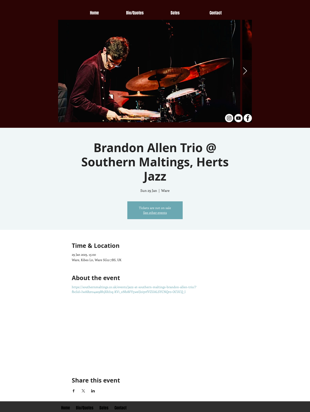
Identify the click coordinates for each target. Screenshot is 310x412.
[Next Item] (245, 71)
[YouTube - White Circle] (238, 118)
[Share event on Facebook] (74, 390)
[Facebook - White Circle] (248, 118)
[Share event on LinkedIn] (93, 390)
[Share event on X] (83, 390)
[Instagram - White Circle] (229, 118)
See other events (155, 212)
